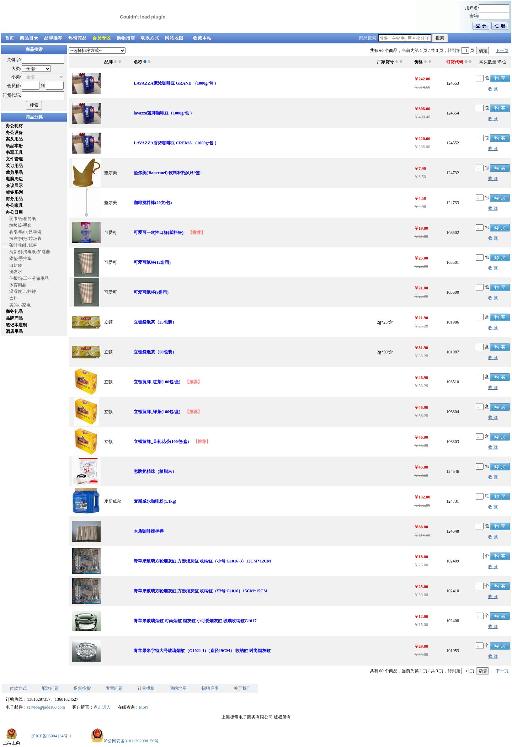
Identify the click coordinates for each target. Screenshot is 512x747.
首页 (9, 38)
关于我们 (242, 688)
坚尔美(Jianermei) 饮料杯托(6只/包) (167, 172)
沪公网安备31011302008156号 (125, 740)
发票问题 (114, 688)
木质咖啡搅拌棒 (149, 531)
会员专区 (101, 38)
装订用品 (14, 165)
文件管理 (14, 158)
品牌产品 (14, 318)
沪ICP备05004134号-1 (51, 735)
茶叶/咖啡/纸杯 (23, 245)
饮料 (13, 298)
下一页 (502, 50)
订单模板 (146, 688)
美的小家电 (20, 305)
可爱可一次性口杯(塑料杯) (158, 232)
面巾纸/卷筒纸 (22, 218)
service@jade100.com (46, 707)
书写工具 (14, 152)
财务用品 (14, 198)
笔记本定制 (16, 324)
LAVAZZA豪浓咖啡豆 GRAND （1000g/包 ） (176, 83)
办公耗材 (14, 125)
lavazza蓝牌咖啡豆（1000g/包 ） (164, 113)
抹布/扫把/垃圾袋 (25, 238)
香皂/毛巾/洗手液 (25, 232)
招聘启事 (210, 688)
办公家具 (14, 205)
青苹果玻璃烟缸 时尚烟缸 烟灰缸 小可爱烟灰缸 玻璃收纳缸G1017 (195, 620)
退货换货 (82, 688)
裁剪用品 (14, 172)
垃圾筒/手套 (20, 225)
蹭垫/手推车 (20, 258)
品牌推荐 (53, 38)
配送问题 (50, 688)
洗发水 (15, 271)
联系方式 (150, 38)
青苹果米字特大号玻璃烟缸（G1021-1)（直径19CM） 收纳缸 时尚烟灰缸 (202, 650)
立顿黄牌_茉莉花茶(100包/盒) (161, 441)
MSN (143, 707)
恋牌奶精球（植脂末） (155, 471)
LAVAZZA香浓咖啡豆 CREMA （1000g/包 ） (176, 142)
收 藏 (493, 88)
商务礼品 (14, 311)
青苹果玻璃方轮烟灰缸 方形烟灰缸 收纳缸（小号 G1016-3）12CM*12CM (202, 561)
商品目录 (29, 38)
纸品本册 (14, 145)
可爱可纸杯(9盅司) (151, 292)
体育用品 (17, 285)
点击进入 (102, 707)
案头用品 (14, 139)
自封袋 (15, 265)
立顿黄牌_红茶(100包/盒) (157, 381)
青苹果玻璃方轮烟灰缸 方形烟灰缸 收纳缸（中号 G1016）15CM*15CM (200, 590)
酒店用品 (14, 331)
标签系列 (14, 192)
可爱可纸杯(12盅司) (152, 262)
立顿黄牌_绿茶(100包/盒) (157, 411)
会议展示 (14, 185)
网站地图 (174, 38)
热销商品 (77, 38)
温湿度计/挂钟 (22, 291)
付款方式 (18, 688)
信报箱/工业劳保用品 (29, 278)
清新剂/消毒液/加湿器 (29, 251)
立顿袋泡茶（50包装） (155, 352)
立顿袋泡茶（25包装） (155, 322)
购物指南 (126, 38)
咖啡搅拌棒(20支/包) (153, 202)
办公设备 (14, 132)
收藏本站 (202, 38)
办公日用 (14, 212)
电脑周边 (14, 178)
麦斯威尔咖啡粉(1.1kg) (155, 501)
